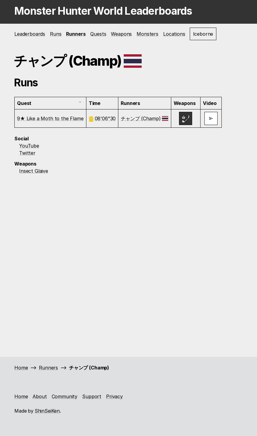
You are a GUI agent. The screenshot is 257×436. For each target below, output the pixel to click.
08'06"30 (105, 118)
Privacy (114, 396)
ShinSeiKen (47, 411)
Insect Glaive (33, 171)
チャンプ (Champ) (140, 118)
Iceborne (203, 34)
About (40, 396)
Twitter (27, 153)
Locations (174, 34)
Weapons (121, 34)
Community (65, 396)
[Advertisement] (128, 219)
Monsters (147, 34)
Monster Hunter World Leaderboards (103, 10)
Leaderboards (29, 34)
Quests (98, 34)
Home (21, 368)
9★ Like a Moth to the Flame (50, 118)
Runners (75, 34)
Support (91, 396)
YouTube (29, 146)
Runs (55, 34)
